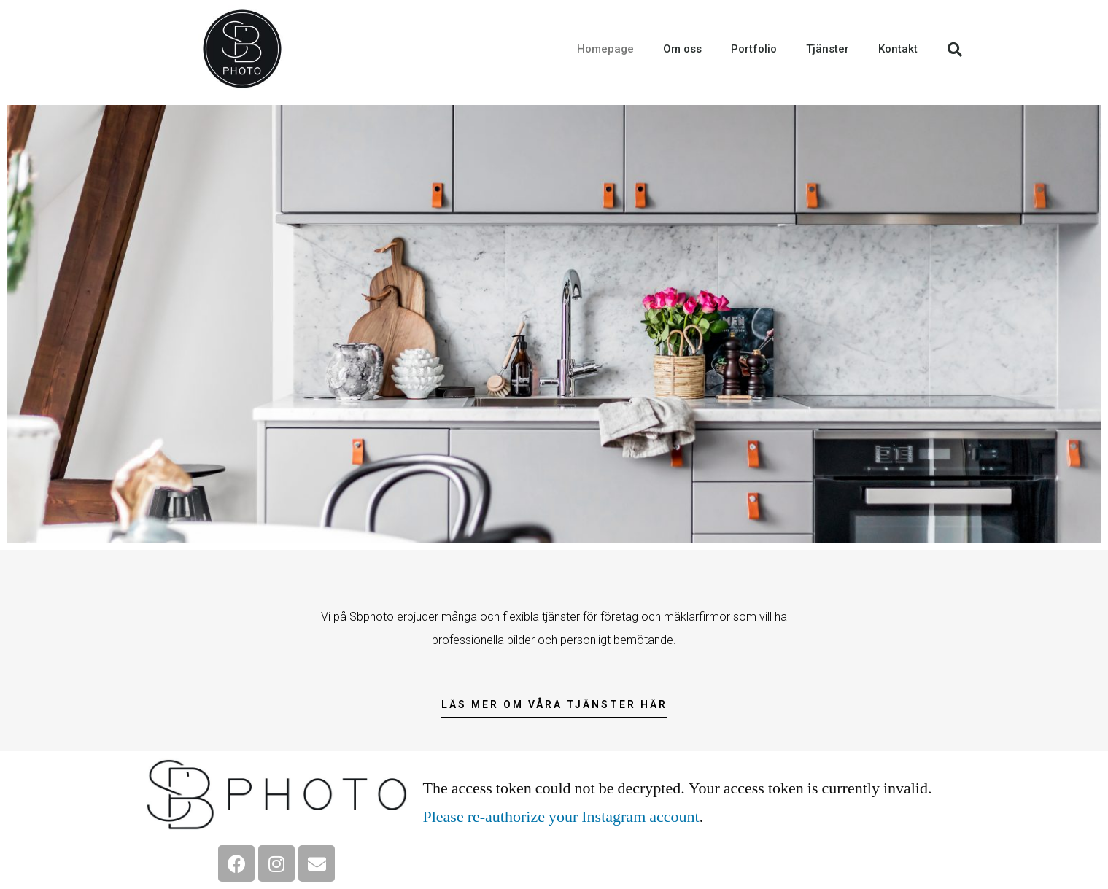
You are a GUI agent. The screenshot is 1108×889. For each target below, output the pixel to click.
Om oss (682, 48)
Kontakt (898, 48)
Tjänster (827, 48)
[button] (554, 708)
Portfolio (754, 48)
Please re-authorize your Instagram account (560, 817)
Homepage (605, 48)
